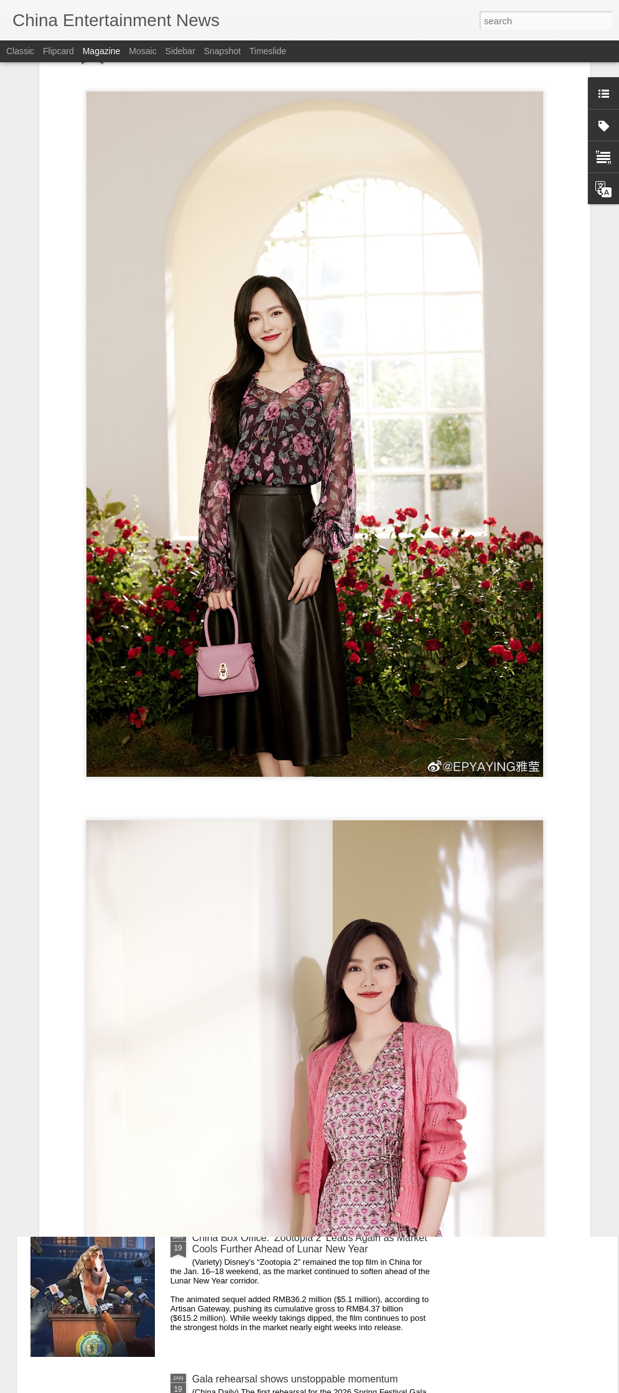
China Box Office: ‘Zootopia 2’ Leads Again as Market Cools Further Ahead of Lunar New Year (309, 1243)
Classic (20, 51)
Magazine (102, 51)
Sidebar (180, 51)
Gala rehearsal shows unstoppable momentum (295, 1379)
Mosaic (142, 51)
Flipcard (58, 51)
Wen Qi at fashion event (245, 1096)
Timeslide (267, 51)
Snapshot (222, 51)
